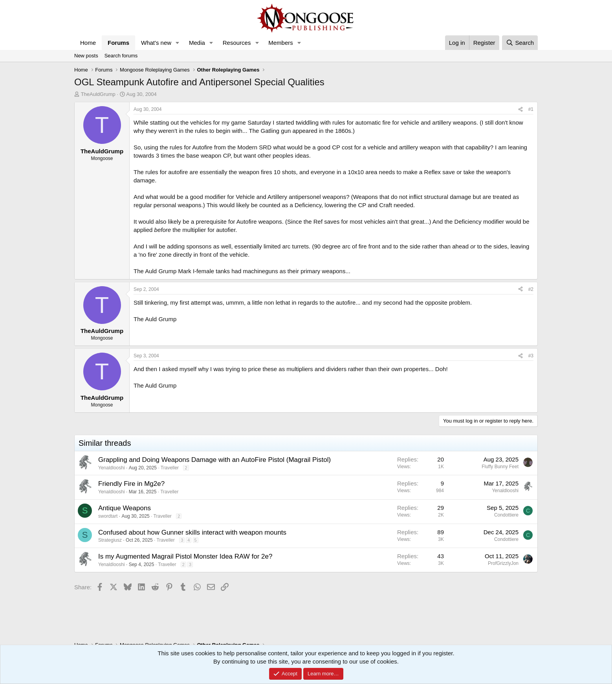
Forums (118, 42)
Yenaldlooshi (111, 468)
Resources (237, 42)
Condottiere (506, 515)
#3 (530, 356)
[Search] (520, 42)
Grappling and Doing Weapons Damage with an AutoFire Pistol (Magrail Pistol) (214, 459)
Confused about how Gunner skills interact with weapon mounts (192, 532)
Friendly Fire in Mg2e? (131, 483)
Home (88, 42)
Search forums (121, 56)
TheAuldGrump (98, 94)
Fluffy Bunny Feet (500, 466)
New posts (86, 56)
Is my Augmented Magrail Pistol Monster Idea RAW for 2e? (185, 556)
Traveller (170, 468)
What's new (156, 42)
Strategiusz (110, 540)
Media (197, 42)
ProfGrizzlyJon (503, 563)
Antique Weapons (124, 508)
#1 (530, 109)
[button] (177, 42)
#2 (530, 289)
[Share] (520, 109)
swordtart (107, 516)
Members (280, 42)
